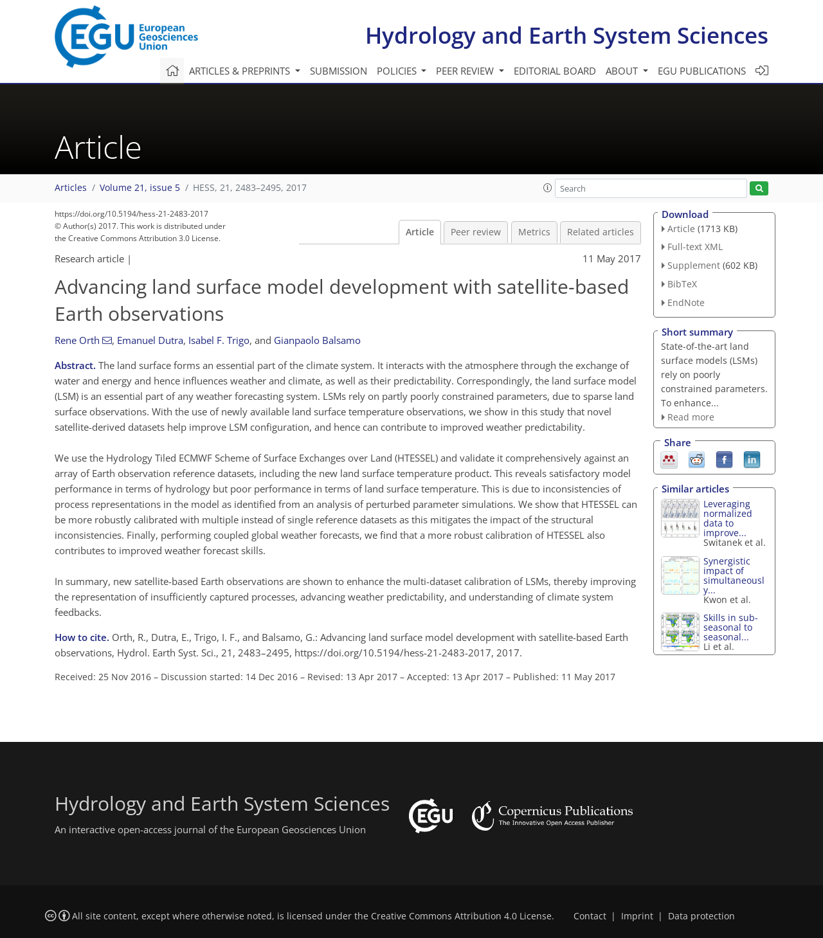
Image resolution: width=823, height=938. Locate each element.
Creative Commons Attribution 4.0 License (461, 916)
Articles (71, 188)
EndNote (686, 302)
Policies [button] (398, 70)
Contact (590, 916)
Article (420, 232)
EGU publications (702, 70)
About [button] (623, 70)
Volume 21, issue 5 (140, 188)
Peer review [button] (466, 70)
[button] (547, 188)
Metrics (534, 232)
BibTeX (682, 284)
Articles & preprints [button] (241, 70)
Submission (338, 70)
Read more (690, 417)
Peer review (476, 232)
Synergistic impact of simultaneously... (733, 575)
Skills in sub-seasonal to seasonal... (730, 627)
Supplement (693, 265)
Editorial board (555, 70)
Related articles (600, 232)
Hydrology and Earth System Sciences (566, 35)
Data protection (701, 916)
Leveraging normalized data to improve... (727, 518)
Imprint (637, 916)
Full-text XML (695, 246)
